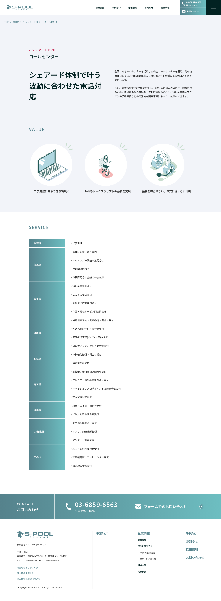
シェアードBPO (32, 21)
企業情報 (132, 7)
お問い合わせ (195, 557)
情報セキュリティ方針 (27, 567)
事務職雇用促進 (147, 552)
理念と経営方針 (145, 546)
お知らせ (149, 7)
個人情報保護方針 (25, 573)
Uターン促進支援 (148, 558)
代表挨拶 (142, 571)
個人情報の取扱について (28, 578)
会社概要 (142, 539)
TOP (6, 21)
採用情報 (165, 7)
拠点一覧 (142, 565)
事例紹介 (116, 7)
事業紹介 (100, 7)
